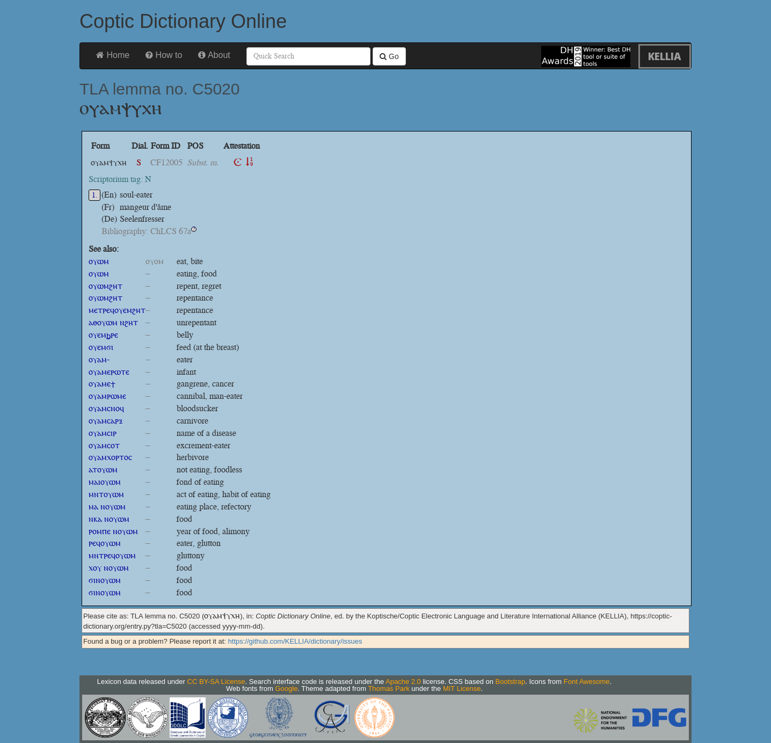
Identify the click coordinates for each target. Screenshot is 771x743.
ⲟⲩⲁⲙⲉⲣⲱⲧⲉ (109, 371)
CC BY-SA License (216, 682)
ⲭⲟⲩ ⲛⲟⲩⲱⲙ (109, 567)
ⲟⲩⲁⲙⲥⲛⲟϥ (106, 408)
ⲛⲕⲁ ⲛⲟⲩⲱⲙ (109, 519)
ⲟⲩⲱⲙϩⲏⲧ (105, 286)
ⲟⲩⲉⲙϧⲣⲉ (103, 334)
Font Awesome (587, 682)
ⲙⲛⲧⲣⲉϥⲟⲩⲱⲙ (112, 555)
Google (286, 688)
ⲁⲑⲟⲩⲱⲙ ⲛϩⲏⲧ (113, 322)
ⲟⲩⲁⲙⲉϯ (102, 383)
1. (95, 195)
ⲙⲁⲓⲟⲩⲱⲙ (105, 481)
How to (164, 55)
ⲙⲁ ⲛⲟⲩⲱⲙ (107, 506)
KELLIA (664, 56)
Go (389, 56)
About (214, 55)
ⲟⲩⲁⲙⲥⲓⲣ (103, 433)
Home (112, 55)
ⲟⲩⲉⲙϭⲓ (101, 347)
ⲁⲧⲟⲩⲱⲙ (103, 469)
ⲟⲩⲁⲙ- (99, 359)
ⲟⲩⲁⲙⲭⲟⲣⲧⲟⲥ (110, 457)
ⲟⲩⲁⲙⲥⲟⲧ (104, 445)
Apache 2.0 (403, 682)
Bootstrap (511, 682)
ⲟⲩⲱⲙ (99, 261)
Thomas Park (388, 688)
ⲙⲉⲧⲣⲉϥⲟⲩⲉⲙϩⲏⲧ (117, 310)
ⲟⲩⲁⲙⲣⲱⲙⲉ (107, 396)
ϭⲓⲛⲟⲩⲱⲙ (105, 580)
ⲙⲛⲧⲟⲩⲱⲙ (106, 494)
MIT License (462, 688)
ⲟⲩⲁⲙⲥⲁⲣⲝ (106, 420)
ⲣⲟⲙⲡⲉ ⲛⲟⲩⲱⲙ (113, 531)
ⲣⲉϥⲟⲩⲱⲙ (105, 543)
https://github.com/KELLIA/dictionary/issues (295, 641)
